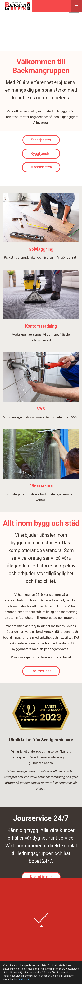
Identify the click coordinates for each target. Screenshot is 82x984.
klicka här (24, 979)
